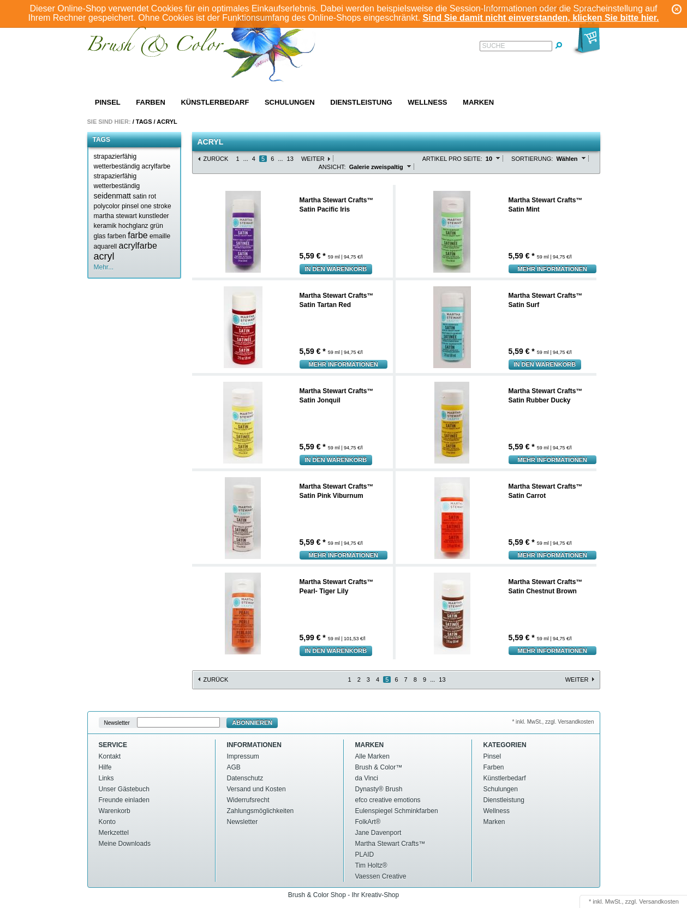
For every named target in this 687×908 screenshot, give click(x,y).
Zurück (216, 158)
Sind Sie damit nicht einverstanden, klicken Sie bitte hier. (541, 17)
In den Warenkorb (336, 269)
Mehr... (104, 267)
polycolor (107, 206)
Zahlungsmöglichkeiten (260, 811)
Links (106, 778)
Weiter (313, 158)
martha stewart (115, 216)
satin (139, 196)
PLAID (364, 854)
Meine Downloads (125, 843)
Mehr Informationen (553, 269)
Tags (144, 121)
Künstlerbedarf (215, 102)
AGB (234, 767)
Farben (150, 102)
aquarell (105, 246)
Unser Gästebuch (124, 789)
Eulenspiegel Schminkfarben (396, 811)
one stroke (156, 206)
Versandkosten (659, 901)
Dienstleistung (361, 102)
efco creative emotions (388, 800)
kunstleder (154, 216)
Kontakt (110, 756)
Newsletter (117, 723)
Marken (478, 102)
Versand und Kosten (256, 789)
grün (156, 226)
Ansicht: (332, 167)
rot (152, 196)
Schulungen (290, 102)
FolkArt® (368, 822)
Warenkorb (114, 811)
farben (116, 236)
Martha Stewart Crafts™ (390, 843)
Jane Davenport (378, 833)
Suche (493, 46)
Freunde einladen (124, 800)
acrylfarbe (138, 245)
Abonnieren (252, 722)
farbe (137, 235)
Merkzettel (114, 833)
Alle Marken (372, 756)
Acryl (167, 121)
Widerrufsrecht (248, 800)
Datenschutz (245, 778)
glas (100, 236)
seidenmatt (112, 195)
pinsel (130, 206)
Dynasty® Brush (379, 789)
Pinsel (108, 102)
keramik (105, 226)
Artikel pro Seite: (452, 158)
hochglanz (133, 226)
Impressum (243, 756)
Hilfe (105, 767)
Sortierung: (532, 158)
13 (290, 158)
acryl (104, 256)
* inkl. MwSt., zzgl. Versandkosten (553, 722)
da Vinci (366, 778)
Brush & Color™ (379, 767)
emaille (160, 236)
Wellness (427, 102)
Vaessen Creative (381, 876)
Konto (107, 822)
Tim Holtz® (371, 865)
